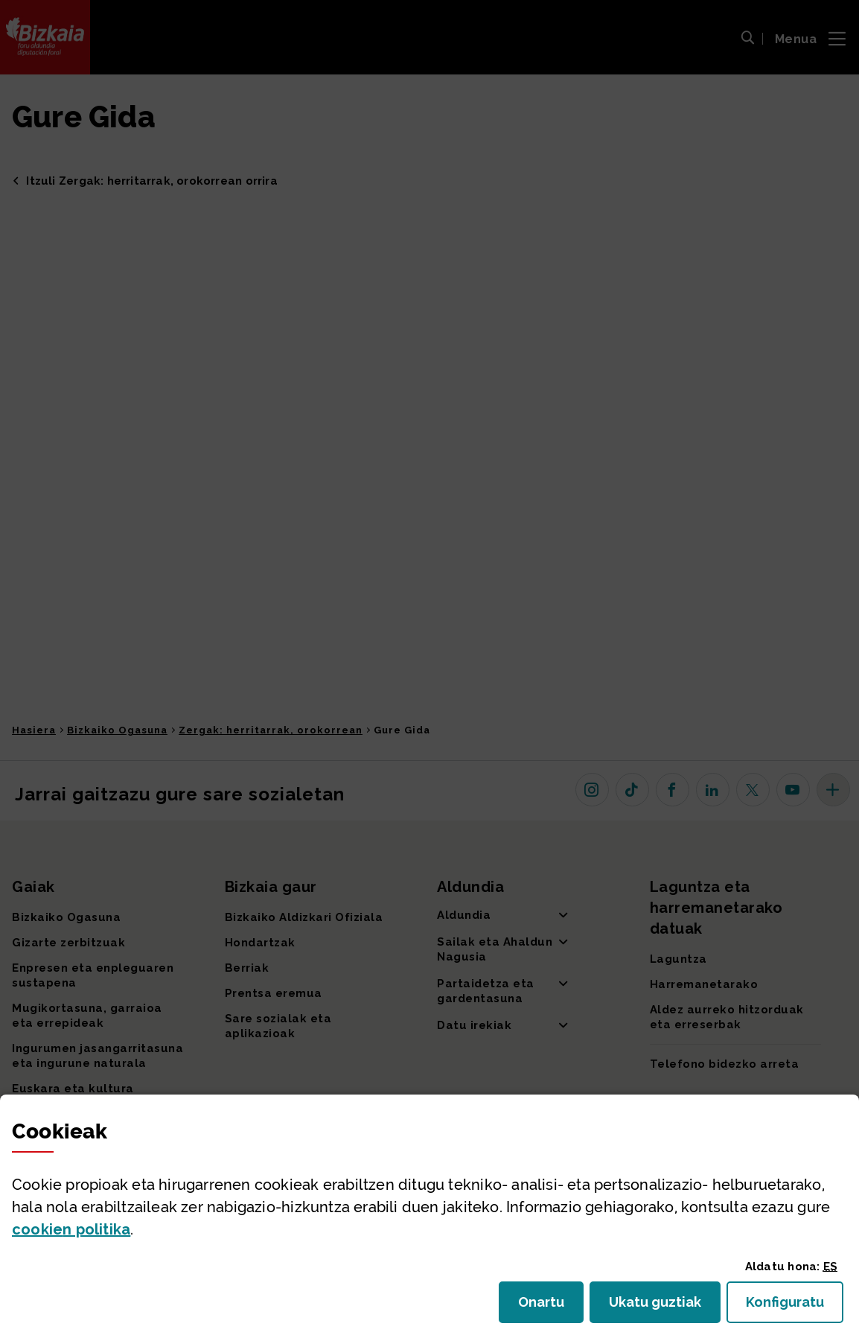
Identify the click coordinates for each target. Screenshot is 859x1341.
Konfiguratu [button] (794, 1306)
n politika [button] (71, 1229)
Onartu (551, 1306)
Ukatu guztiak (659, 1306)
